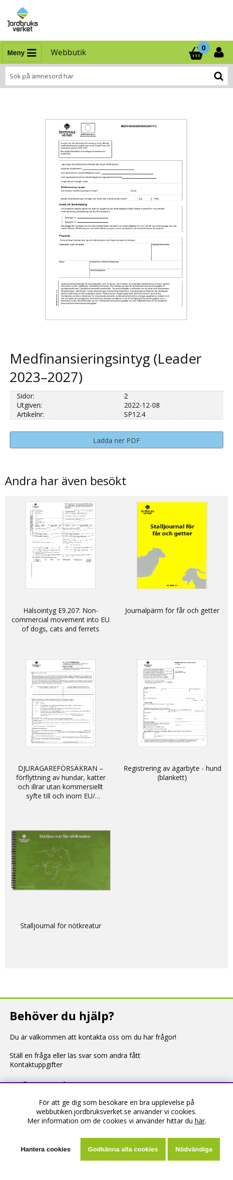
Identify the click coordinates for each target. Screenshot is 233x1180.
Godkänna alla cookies (123, 1149)
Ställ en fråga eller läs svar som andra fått (75, 1055)
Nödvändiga (193, 1149)
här (200, 1120)
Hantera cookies (46, 1149)
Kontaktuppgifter (36, 1064)
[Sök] (116, 76)
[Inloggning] (220, 52)
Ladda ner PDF (116, 440)
